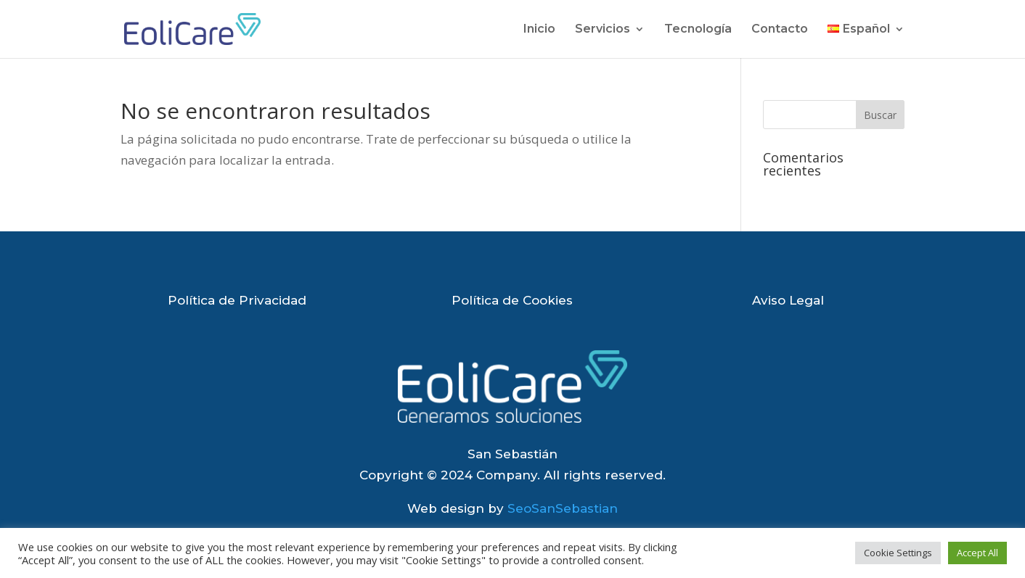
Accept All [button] (977, 552)
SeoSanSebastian (562, 508)
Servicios (602, 30)
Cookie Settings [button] (898, 552)
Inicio (539, 30)
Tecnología (698, 30)
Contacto (779, 30)
